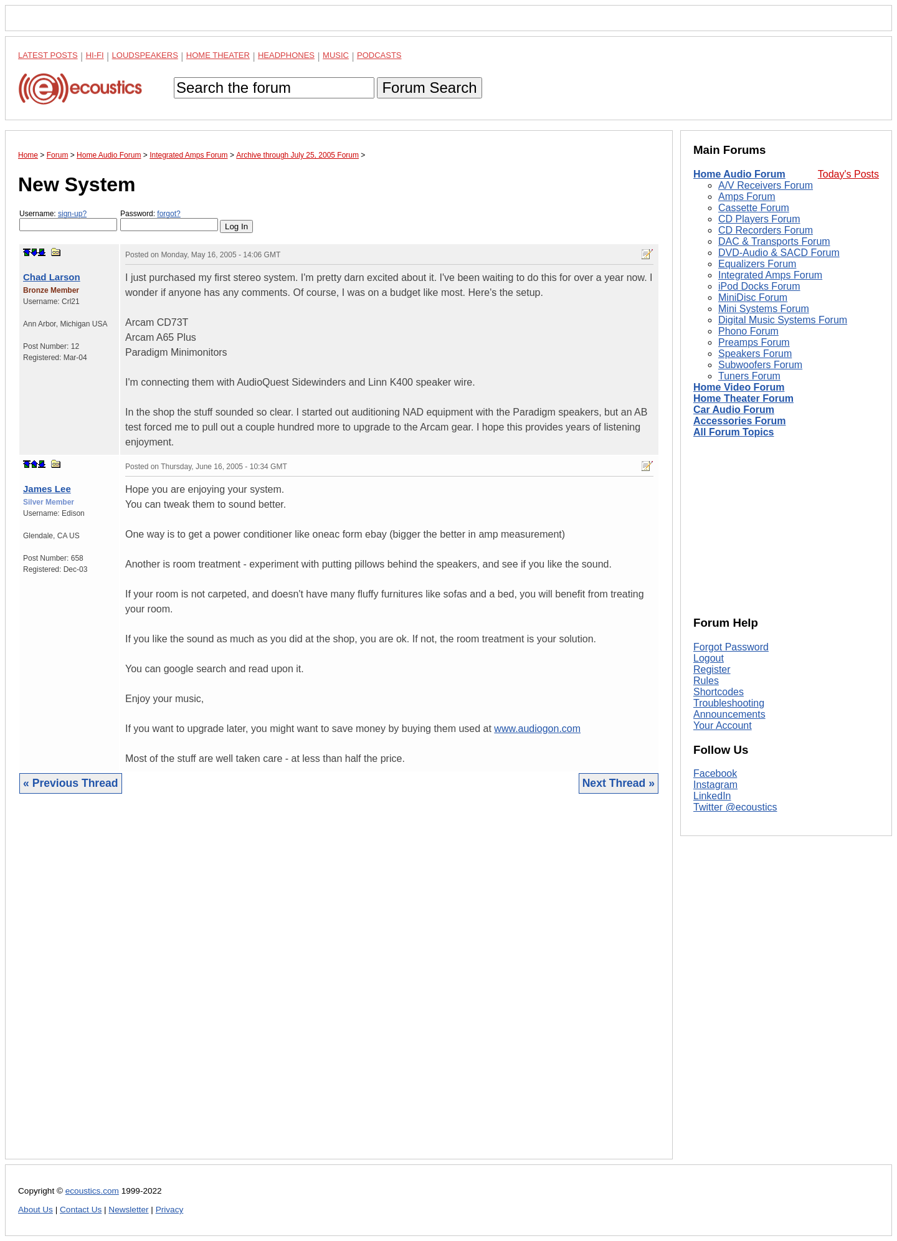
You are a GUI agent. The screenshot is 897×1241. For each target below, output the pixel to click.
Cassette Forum (753, 207)
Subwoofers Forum (760, 364)
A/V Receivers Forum (765, 185)
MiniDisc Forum (752, 297)
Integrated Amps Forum (770, 275)
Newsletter (128, 1209)
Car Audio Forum (733, 409)
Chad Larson (51, 277)
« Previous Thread (70, 783)
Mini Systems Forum (763, 308)
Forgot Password (731, 647)
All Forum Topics (733, 432)
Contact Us (81, 1209)
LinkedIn (712, 796)
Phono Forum (748, 331)
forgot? (168, 213)
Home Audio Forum (739, 174)
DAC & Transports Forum (774, 241)
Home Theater (218, 55)
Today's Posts (848, 174)
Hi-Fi (95, 55)
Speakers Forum (755, 353)
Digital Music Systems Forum (782, 320)
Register (712, 669)
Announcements (729, 714)
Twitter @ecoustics (735, 807)
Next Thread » (618, 783)
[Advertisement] (339, 985)
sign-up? (72, 213)
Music (336, 55)
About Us (35, 1209)
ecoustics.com (92, 1191)
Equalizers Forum (757, 264)
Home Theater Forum (743, 398)
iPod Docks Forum (759, 286)
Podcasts (379, 55)
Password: (169, 220)
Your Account (722, 725)
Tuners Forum (749, 376)
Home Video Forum (738, 387)
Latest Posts (48, 55)
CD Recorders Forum (765, 230)
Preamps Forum (754, 342)
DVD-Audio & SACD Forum (779, 252)
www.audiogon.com (537, 728)
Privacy (170, 1209)
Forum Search (429, 87)
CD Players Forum (759, 219)
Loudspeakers (145, 55)
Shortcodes (718, 692)
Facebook (715, 773)
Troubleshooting (728, 703)
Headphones (286, 55)
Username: (68, 220)
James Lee (47, 488)
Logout (708, 658)
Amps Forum (747, 196)
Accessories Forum (739, 421)
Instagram (715, 784)
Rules (706, 680)
